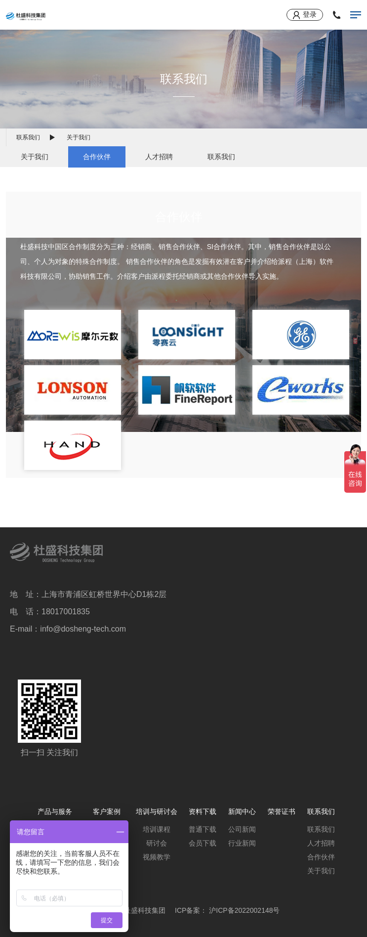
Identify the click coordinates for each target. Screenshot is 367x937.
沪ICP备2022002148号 (244, 910)
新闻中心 (242, 811)
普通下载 (202, 829)
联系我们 (28, 137)
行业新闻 (242, 843)
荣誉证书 (281, 811)
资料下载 (202, 811)
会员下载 (202, 843)
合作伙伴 (97, 157)
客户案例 (107, 811)
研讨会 (156, 843)
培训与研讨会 (156, 811)
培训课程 (156, 829)
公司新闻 (242, 829)
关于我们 (34, 157)
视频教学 (156, 857)
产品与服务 (55, 811)
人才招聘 (159, 157)
